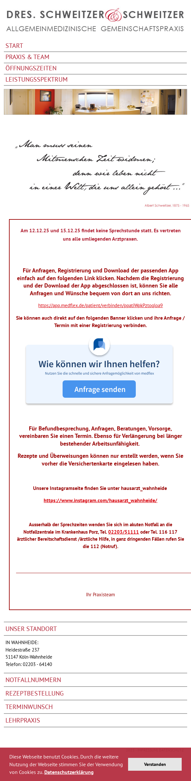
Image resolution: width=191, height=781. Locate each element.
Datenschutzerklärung (69, 772)
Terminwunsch (29, 707)
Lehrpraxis (22, 720)
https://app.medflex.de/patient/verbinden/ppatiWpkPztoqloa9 (100, 305)
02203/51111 (123, 532)
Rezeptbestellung (34, 693)
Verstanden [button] (155, 764)
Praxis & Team (27, 57)
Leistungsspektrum (36, 80)
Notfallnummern (33, 680)
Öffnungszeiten (30, 68)
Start (14, 46)
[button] (96, 773)
